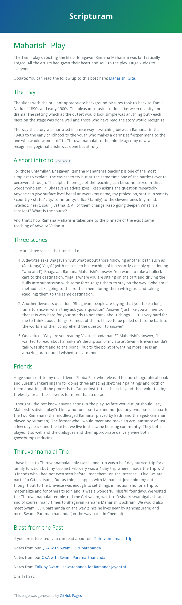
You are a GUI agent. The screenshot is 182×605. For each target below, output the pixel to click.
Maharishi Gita (122, 78)
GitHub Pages (71, 595)
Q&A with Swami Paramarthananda (73, 557)
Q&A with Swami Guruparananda (71, 547)
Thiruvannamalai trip (113, 538)
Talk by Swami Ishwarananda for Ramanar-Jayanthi (80, 566)
